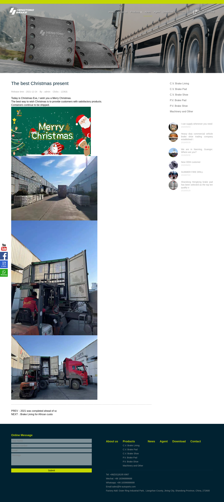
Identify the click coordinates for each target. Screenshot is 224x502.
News (148, 12)
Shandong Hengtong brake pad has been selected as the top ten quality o (197, 185)
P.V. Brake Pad (178, 100)
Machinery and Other (181, 111)
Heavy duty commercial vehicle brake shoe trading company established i (197, 137)
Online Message (22, 435)
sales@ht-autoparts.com (124, 486)
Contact (181, 12)
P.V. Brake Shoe (179, 106)
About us (122, 12)
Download (168, 12)
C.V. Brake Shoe (179, 94)
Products (135, 12)
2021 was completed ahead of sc (39, 411)
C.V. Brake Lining (179, 83)
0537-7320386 (207, 12)
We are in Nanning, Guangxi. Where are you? (197, 150)
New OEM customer (191, 162)
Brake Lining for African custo (36, 414)
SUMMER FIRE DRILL (192, 172)
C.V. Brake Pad (178, 89)
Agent (157, 12)
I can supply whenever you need (196, 124)
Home (112, 12)
